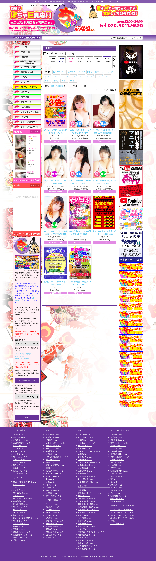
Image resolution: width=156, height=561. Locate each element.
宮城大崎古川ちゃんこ (22, 443)
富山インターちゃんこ (54, 512)
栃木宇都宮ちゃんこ (21, 504)
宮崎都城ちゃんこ (117, 459)
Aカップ (109, 72)
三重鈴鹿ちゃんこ (85, 473)
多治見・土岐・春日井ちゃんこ (90, 451)
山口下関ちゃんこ (117, 473)
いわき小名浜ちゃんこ (22, 451)
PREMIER (81, 72)
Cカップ (56, 76)
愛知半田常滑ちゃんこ (86, 479)
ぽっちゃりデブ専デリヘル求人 (122, 518)
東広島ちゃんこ (116, 485)
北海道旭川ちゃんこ (21, 454)
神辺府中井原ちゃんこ (119, 501)
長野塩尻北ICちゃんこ (54, 529)
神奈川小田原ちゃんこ (22, 537)
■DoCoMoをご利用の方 (23, 354)
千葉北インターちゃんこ (55, 473)
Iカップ (108, 76)
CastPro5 (112, 556)
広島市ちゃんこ (116, 468)
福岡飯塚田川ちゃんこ (119, 471)
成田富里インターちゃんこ (23, 498)
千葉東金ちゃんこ (20, 529)
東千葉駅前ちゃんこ (21, 493)
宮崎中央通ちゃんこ (118, 490)
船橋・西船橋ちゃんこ (54, 490)
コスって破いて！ (117, 523)
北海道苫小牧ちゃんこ (22, 473)
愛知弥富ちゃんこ (85, 445)
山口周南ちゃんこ (117, 465)
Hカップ (99, 76)
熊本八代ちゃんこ (117, 487)
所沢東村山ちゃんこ (53, 445)
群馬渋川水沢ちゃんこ (22, 532)
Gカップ (90, 76)
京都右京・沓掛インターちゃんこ (91, 532)
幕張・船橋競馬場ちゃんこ (56, 465)
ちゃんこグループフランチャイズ (123, 515)
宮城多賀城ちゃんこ (21, 462)
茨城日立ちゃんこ (53, 493)
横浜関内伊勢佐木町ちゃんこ (24, 482)
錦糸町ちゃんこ (19, 526)
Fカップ (82, 76)
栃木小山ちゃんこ (20, 509)
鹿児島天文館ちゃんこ (119, 437)
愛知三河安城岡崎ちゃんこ (88, 437)
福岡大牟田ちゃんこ (118, 496)
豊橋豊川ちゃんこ (85, 457)
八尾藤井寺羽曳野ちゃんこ (88, 512)
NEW (64, 72)
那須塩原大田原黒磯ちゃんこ (57, 457)
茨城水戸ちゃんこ (20, 490)
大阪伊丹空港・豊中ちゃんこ (89, 501)
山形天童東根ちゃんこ (22, 440)
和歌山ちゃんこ (84, 496)
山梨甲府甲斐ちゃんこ (54, 521)
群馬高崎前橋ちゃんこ (22, 501)
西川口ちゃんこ (19, 484)
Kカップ (55, 80)
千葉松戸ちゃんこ (20, 540)
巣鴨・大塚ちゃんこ (53, 496)
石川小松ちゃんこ (53, 504)
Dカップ (65, 76)
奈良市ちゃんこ (84, 515)
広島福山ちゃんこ (117, 451)
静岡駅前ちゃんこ (85, 454)
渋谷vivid (114, 521)
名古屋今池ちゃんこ (86, 434)
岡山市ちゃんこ (116, 493)
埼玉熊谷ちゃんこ (20, 507)
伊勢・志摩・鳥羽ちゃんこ (88, 476)
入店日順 (59, 86)
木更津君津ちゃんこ (21, 523)
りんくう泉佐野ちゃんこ (87, 526)
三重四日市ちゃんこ (86, 448)
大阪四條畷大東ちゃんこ (87, 546)
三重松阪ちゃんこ (85, 471)
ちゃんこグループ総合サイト (121, 509)
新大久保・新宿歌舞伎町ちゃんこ (26, 518)
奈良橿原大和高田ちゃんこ (88, 498)
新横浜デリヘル (19, 180)
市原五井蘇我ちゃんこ (54, 471)
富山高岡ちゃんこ (53, 507)
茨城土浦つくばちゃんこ (22, 535)
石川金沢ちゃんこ (53, 509)
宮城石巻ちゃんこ (20, 437)
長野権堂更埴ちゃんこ (54, 523)
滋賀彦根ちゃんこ (85, 490)
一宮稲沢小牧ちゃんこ (86, 443)
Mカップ (72, 80)
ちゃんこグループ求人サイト (121, 512)
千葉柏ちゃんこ (52, 468)
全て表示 (56, 72)
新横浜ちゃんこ (52, 462)
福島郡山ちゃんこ (20, 468)
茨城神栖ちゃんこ (53, 454)
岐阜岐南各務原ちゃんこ (87, 465)
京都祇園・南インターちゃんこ (90, 493)
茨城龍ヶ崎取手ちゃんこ (55, 443)
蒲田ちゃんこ (51, 485)
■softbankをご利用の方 (23, 359)
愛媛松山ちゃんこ (117, 434)
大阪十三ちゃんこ (85, 529)
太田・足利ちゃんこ (53, 448)
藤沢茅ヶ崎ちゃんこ (53, 437)
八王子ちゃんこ (52, 487)
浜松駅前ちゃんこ (85, 459)
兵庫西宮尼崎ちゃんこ (86, 549)
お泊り (89, 72)
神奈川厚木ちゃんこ (21, 515)
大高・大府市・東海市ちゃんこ (90, 462)
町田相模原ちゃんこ (21, 512)
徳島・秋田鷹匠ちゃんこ (120, 457)
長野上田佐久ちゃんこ (54, 532)
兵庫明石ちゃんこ (85, 521)
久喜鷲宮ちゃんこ (53, 451)
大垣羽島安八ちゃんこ (86, 440)
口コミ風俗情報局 (32, 180)
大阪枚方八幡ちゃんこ (86, 535)
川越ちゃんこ (18, 496)
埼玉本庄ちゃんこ (20, 521)
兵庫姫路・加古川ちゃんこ (88, 509)
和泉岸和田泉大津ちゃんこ (88, 504)
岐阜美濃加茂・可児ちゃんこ (89, 482)
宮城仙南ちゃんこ (20, 434)
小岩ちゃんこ (51, 479)
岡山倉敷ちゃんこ (117, 482)
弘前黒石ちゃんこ (20, 448)
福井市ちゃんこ (52, 537)
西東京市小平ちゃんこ (54, 476)
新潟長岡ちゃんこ (53, 515)
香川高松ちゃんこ (117, 448)
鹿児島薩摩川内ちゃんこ (120, 454)
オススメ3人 (99, 72)
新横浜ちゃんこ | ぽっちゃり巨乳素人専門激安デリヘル (67, 556)
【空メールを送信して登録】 (27, 380)
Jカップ (47, 80)
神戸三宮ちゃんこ (85, 518)
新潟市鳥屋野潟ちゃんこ (55, 526)
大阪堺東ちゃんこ (85, 523)
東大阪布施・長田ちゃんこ (88, 507)
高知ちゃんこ (115, 479)
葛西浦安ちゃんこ (53, 459)
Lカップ (64, 80)
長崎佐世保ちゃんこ (118, 440)
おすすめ (71, 72)
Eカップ (73, 76)
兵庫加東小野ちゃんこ (86, 543)
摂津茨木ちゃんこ (85, 537)
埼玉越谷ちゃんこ (53, 440)
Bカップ (47, 76)
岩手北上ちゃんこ (20, 457)
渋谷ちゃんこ (51, 482)
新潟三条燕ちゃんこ (53, 535)
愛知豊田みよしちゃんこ (87, 468)
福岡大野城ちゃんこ (118, 476)
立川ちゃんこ (18, 487)
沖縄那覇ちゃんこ (117, 462)
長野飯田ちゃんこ (53, 518)
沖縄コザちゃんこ (117, 498)
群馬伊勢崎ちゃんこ (53, 434)
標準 (52, 86)
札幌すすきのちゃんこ (22, 459)
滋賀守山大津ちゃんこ (86, 540)
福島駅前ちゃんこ (20, 471)
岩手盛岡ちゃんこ (20, 465)
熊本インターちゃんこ (119, 443)
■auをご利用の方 (20, 356)
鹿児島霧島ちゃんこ (118, 445)
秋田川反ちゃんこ (20, 445)
